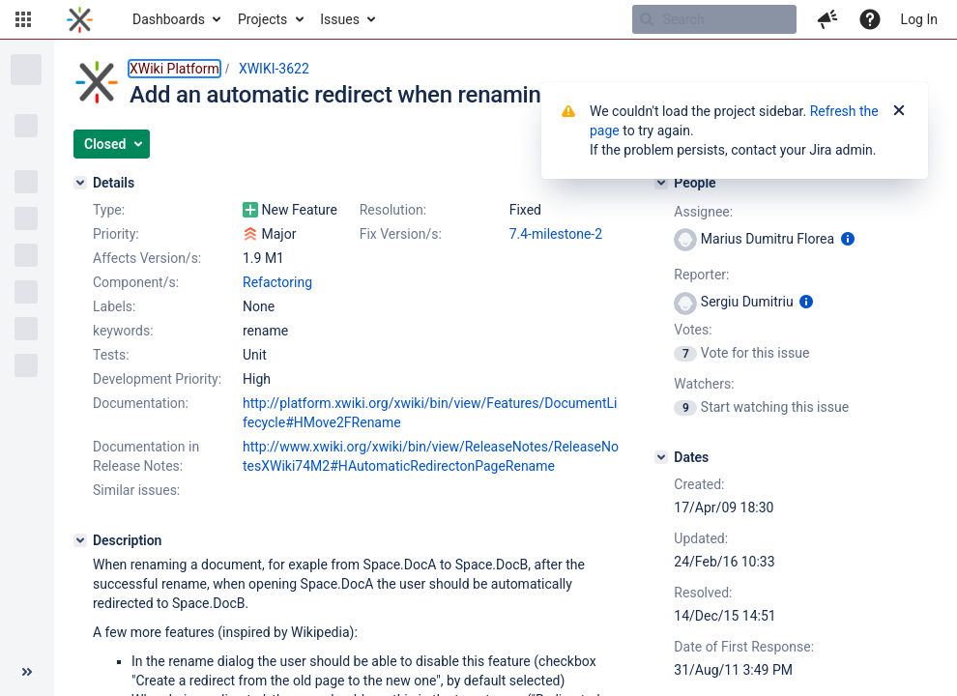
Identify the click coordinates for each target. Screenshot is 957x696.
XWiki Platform (174, 68)
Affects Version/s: (147, 258)
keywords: (123, 330)
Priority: (116, 234)
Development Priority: (157, 379)
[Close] (899, 111)
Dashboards (168, 19)
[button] (23, 19)
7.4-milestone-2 (555, 234)
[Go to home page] (79, 19)
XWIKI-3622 (274, 68)
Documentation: (140, 403)
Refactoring (277, 282)
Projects (262, 19)
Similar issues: (136, 490)
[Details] (80, 182)
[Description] (80, 540)
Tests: (111, 354)
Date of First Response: (744, 646)
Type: (109, 210)
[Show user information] (848, 238)
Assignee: (703, 211)
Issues (340, 19)
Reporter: (701, 274)
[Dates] (661, 457)
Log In (919, 19)
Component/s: (136, 282)
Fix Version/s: (401, 234)
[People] (661, 182)
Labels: (114, 306)
